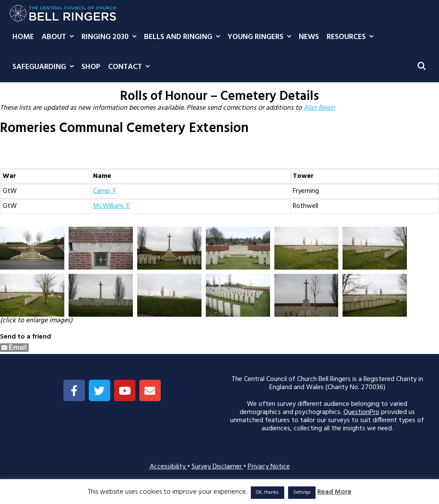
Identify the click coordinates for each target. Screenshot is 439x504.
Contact (130, 67)
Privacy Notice (269, 466)
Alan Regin (319, 108)
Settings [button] (301, 492)
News (309, 37)
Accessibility (168, 466)
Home (23, 37)
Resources (352, 37)
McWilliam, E (111, 206)
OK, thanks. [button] (267, 492)
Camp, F (104, 191)
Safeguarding (45, 67)
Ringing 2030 (110, 37)
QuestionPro (361, 412)
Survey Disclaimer (218, 466)
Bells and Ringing (184, 37)
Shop (90, 67)
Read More (334, 492)
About (60, 37)
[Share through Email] (14, 347)
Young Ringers (261, 37)
